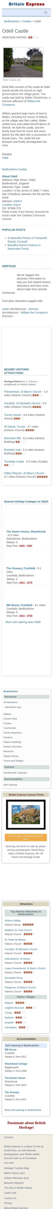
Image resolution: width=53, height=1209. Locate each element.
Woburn (9, 1003)
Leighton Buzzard (14, 1007)
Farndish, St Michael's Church (22, 403)
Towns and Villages (13, 760)
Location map (10, 204)
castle (5, 308)
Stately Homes (11, 756)
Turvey (8, 1012)
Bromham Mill (12, 438)
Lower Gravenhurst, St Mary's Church (25, 968)
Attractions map (13, 707)
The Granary (12, 1092)
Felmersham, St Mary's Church (22, 391)
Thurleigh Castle (14, 461)
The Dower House (15, 1078)
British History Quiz (14, 1173)
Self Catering (10, 784)
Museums (9, 751)
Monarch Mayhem (14, 1183)
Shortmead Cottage (16, 1063)
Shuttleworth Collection (15, 772)
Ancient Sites (10, 718)
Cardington (11, 1027)
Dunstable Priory (14, 978)
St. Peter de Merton (15, 939)
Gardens (8, 737)
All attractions (11, 702)
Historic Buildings (12, 742)
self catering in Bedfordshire (26, 1110)
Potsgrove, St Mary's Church (20, 987)
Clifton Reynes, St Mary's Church (24, 473)
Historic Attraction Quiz (16, 1178)
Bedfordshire (11, 691)
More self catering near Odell (23, 622)
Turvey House (12, 414)
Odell (5, 157)
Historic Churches (13, 746)
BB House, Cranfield (19, 605)
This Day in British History (18, 1187)
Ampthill (9, 1022)
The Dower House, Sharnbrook (26, 531)
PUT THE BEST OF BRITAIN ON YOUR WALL (26, 837)
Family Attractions (13, 732)
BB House (10, 1049)
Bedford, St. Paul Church (18, 930)
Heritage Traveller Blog (16, 1168)
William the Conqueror (34, 312)
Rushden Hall (12, 449)
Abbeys (7, 714)
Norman (33, 308)
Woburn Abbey (13, 920)
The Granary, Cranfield (20, 568)
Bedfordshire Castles (14, 169)
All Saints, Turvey (14, 426)
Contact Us (10, 1198)
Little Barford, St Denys (17, 958)
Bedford (9, 1017)
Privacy (8, 1203)
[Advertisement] (26, 346)
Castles (7, 723)
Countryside (10, 728)
